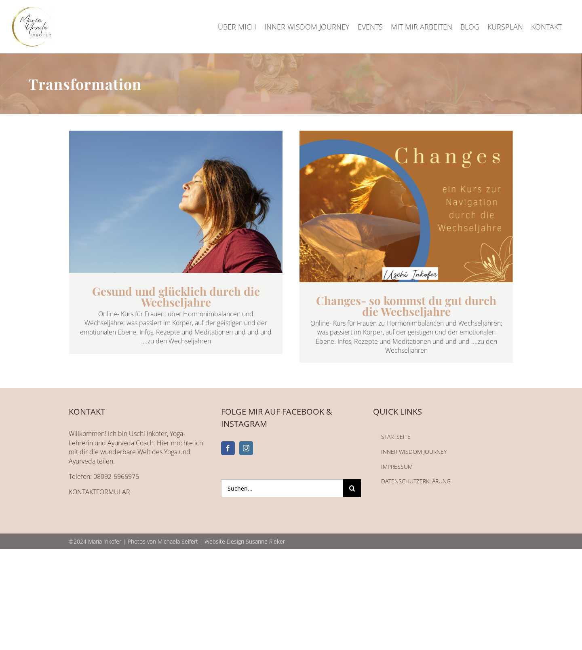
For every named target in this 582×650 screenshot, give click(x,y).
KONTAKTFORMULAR (99, 491)
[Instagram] (246, 448)
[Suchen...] (282, 488)
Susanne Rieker (265, 541)
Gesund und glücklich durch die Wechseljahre (176, 296)
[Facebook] (228, 448)
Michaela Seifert (178, 541)
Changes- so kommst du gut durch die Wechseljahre (406, 306)
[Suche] (352, 488)
